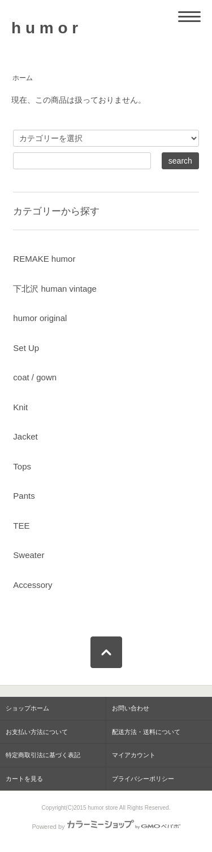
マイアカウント (133, 755)
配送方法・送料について (146, 731)
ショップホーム (27, 708)
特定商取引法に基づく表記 (43, 755)
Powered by (106, 826)
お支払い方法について (37, 731)
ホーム (22, 78)
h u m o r (44, 28)
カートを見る (24, 778)
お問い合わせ (130, 708)
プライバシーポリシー (143, 778)
